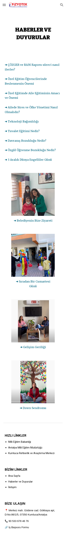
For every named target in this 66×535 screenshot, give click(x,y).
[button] (4, 5)
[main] (33, 33)
